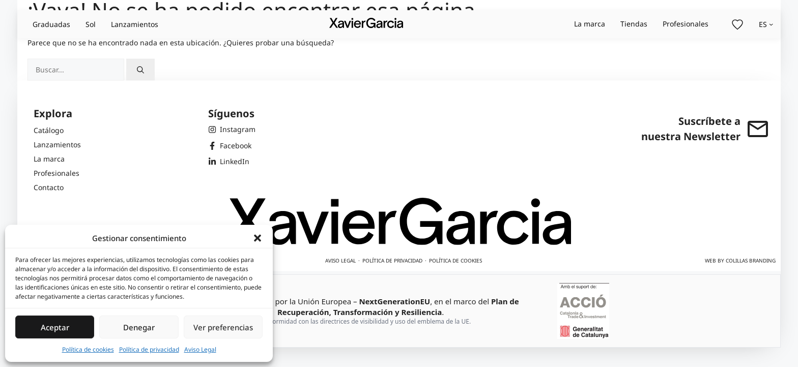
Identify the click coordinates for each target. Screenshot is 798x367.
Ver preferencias (223, 327)
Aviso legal (340, 260)
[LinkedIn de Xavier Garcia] (231, 161)
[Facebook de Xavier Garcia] (231, 145)
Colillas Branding (751, 260)
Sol (91, 24)
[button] (257, 238)
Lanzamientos (134, 24)
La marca (589, 24)
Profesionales (685, 24)
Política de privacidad (149, 349)
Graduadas (51, 24)
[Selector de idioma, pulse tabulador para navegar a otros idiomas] (766, 24)
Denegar (139, 327)
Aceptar (55, 327)
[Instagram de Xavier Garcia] (231, 129)
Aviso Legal (200, 349)
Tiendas (633, 24)
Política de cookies (88, 349)
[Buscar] (140, 70)
